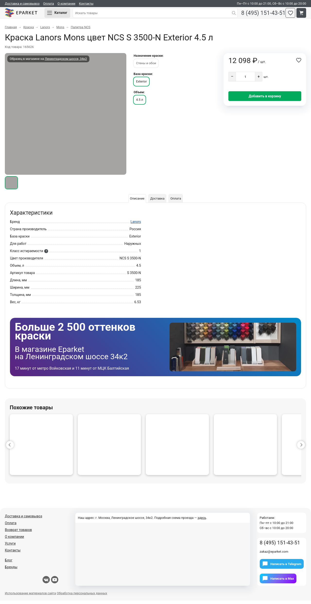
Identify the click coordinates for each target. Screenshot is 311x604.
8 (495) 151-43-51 (260, 14)
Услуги (10, 547)
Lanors (135, 225)
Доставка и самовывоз (22, 3)
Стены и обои (146, 66)
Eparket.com (27, 14)
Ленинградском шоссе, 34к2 (66, 62)
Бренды (11, 570)
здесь (202, 521)
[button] (10, 448)
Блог (8, 564)
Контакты (86, 3)
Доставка (157, 202)
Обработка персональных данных (82, 596)
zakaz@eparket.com (274, 555)
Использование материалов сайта (30, 596)
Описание (135, 202)
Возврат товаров (18, 533)
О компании (66, 3)
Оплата (48, 3)
